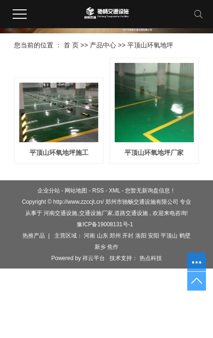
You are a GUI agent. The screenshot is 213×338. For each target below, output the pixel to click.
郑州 (115, 235)
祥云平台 (93, 258)
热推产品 (33, 235)
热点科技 (150, 258)
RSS (98, 190)
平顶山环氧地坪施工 (58, 152)
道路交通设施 (131, 213)
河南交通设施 (60, 213)
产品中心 (103, 45)
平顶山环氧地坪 (150, 45)
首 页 (71, 45)
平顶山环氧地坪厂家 (154, 152)
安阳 (153, 235)
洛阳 (141, 235)
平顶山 (169, 235)
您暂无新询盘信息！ (150, 190)
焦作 (112, 247)
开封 (127, 235)
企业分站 (48, 190)
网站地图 (76, 190)
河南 (89, 235)
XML (114, 190)
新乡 (100, 247)
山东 (102, 235)
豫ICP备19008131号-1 (105, 224)
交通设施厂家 (96, 213)
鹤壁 (185, 235)
